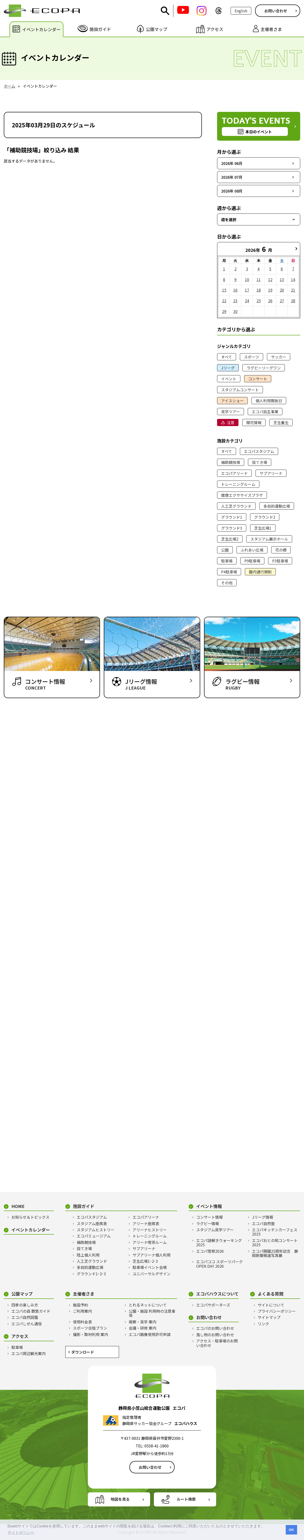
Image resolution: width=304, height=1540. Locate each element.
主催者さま (83, 1294)
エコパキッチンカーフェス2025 (274, 1231)
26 (270, 300)
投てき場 (259, 462)
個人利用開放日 (269, 400)
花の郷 (281, 550)
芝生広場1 (262, 528)
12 (270, 279)
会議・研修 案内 (142, 1328)
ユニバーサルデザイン (152, 1274)
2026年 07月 (231, 177)
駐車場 (227, 561)
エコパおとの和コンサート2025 (275, 1242)
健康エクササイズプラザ (242, 495)
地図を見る (120, 1499)
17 (247, 290)
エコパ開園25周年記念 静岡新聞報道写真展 (275, 1253)
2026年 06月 (231, 163)
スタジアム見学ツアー (215, 1229)
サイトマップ (269, 1317)
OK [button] (291, 1530)
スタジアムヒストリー (95, 1229)
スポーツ (251, 357)
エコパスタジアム (259, 451)
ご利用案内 (82, 1311)
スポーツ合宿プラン (90, 1328)
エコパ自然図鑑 (24, 1317)
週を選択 (228, 219)
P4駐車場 (229, 572)
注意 (230, 422)
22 (224, 300)
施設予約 (80, 1305)
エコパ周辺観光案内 (28, 1353)
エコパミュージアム (94, 1236)
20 (282, 290)
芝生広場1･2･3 (145, 1261)
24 (247, 300)
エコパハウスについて (217, 1294)
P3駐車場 (280, 561)
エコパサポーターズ (213, 1305)
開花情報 (253, 422)
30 (235, 311)
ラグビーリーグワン (264, 368)
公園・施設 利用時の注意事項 (152, 1313)
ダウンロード (82, 1352)
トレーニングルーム (238, 484)
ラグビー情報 (207, 1223)
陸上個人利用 (88, 1255)
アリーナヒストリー (150, 1229)
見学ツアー (230, 411)
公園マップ (22, 1294)
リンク (263, 1323)
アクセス (19, 1336)
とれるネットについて (148, 1305)
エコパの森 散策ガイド (30, 1311)
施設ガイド (83, 1206)
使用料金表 (82, 1322)
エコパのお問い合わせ (215, 1328)
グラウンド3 (231, 528)
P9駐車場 (252, 561)
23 (235, 300)
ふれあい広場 (252, 550)
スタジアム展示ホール (269, 539)
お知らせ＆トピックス (30, 1217)
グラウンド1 (231, 517)
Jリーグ (228, 368)
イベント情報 (209, 1206)
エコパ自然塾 (263, 1223)
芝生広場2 (229, 539)
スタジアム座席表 (92, 1223)
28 (293, 300)
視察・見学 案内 (142, 1322)
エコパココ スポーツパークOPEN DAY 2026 (219, 1263)
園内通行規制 (260, 572)
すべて (226, 357)
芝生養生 (281, 422)
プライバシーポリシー (277, 1311)
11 (258, 279)
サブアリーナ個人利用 (152, 1255)
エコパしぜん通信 (26, 1323)
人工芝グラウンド (236, 506)
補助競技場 (230, 462)
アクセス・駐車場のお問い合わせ (217, 1343)
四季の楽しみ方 (24, 1305)
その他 (227, 583)
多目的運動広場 (276, 506)
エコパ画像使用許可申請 (150, 1334)
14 (293, 279)
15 (224, 290)
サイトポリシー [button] (21, 1532)
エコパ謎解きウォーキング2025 (219, 1242)
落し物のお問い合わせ (215, 1334)
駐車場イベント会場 (150, 1267)
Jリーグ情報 (262, 1217)
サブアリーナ (271, 473)
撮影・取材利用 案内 (90, 1334)
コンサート (257, 379)
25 (258, 300)
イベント (228, 379)
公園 (225, 550)
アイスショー (232, 400)
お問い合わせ (275, 11)
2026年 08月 (231, 191)
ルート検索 (186, 1499)
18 (258, 290)
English (241, 11)
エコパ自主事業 (265, 411)
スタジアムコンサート (240, 389)
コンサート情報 (209, 1217)
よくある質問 (270, 1294)
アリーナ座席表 (146, 1223)
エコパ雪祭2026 (210, 1251)
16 (235, 290)
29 (224, 311)
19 (270, 290)
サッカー (278, 357)
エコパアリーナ (234, 473)
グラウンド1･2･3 (91, 1274)
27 (282, 300)
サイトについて (271, 1305)
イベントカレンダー (30, 1229)
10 (247, 279)
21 (293, 290)
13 (282, 279)
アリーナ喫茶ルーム (150, 1242)
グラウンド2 (264, 517)
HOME (17, 1206)
